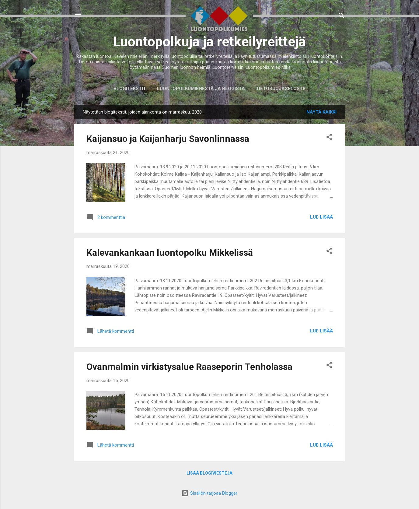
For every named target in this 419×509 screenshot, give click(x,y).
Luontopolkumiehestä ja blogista (201, 88)
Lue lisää (321, 217)
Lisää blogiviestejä (209, 473)
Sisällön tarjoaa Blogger (209, 493)
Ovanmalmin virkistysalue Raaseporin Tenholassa (189, 366)
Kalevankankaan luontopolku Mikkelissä (169, 252)
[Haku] (341, 16)
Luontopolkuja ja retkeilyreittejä (209, 41)
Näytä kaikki (321, 112)
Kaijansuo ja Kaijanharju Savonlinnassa (167, 138)
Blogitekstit (129, 88)
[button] (329, 138)
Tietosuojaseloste (281, 88)
